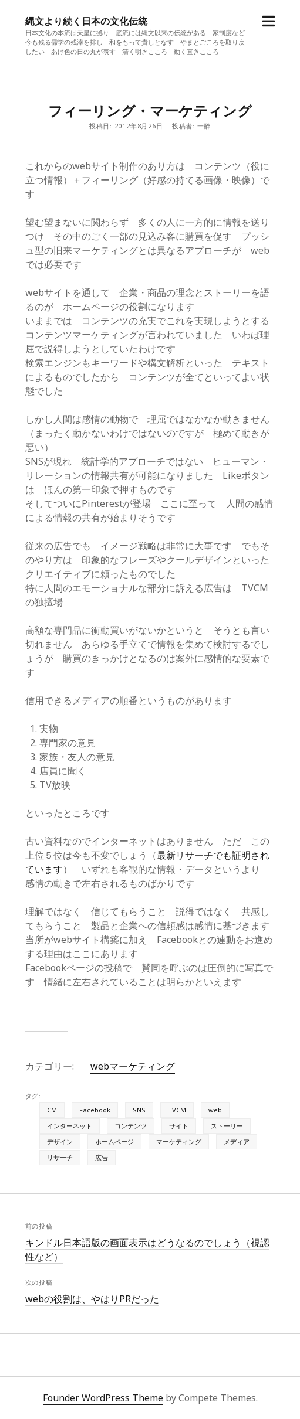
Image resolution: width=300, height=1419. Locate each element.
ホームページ (114, 1141)
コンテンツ (130, 1125)
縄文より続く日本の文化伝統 (86, 21)
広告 (101, 1157)
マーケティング (178, 1141)
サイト (178, 1125)
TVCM (177, 1109)
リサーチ (60, 1157)
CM (52, 1109)
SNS (139, 1109)
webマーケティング (132, 1066)
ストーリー (227, 1125)
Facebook (94, 1109)
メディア (237, 1141)
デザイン (60, 1141)
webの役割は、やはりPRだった (92, 1298)
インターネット (69, 1125)
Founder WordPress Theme (103, 1397)
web (215, 1109)
